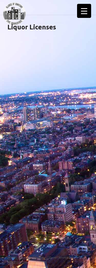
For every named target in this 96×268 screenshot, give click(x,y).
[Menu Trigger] (84, 11)
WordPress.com (17, 262)
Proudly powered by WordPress (26, 257)
